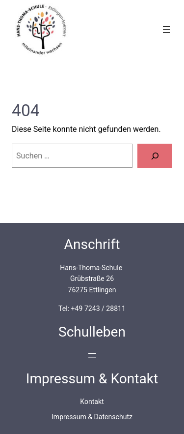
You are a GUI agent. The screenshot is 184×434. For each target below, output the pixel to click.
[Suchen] (154, 156)
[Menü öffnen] (166, 29)
